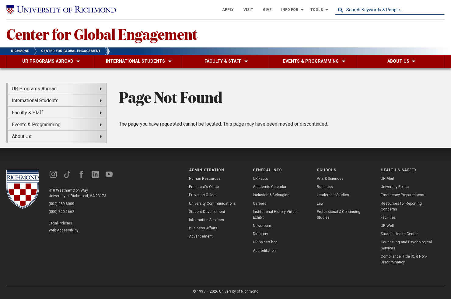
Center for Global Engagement (102, 34)
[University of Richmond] (61, 10)
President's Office (204, 187)
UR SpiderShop (265, 242)
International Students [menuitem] (35, 100)
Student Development (207, 212)
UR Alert (387, 178)
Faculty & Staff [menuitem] (27, 113)
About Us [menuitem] (21, 136)
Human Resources (205, 178)
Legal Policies (60, 223)
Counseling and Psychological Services (406, 245)
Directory (260, 234)
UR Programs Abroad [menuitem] (34, 89)
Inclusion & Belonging (271, 195)
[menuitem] (228, 9)
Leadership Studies (333, 195)
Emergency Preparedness (402, 195)
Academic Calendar (269, 187)
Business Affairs (203, 228)
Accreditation (264, 251)
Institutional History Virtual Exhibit (275, 215)
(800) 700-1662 (61, 212)
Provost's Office (202, 195)
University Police (395, 187)
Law (320, 203)
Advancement (201, 236)
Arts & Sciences (330, 178)
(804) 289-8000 (61, 204)
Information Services (206, 220)
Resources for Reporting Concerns (401, 206)
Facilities (388, 217)
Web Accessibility (64, 230)
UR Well (387, 226)
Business (325, 187)
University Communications (212, 203)
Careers (259, 203)
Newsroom (262, 226)
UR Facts (260, 178)
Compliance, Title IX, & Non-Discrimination (404, 259)
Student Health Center (399, 234)
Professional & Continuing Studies (338, 215)
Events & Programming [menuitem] (36, 124)
